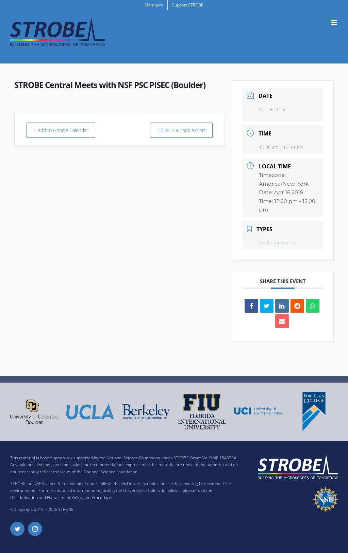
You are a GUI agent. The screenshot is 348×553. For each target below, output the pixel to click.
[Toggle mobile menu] (334, 22)
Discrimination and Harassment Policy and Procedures (61, 497)
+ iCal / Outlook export (177, 130)
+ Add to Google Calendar (66, 130)
